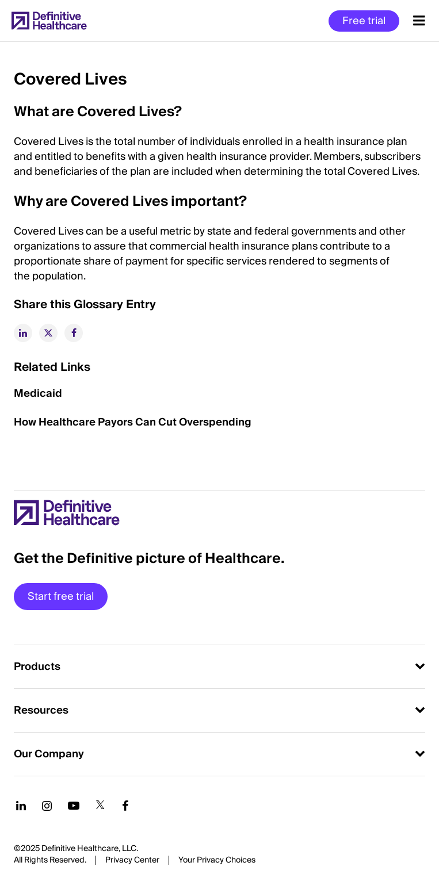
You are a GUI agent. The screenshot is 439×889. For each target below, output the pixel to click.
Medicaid (38, 394)
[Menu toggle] (419, 21)
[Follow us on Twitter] (100, 806)
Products (37, 667)
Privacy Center (132, 860)
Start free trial (61, 597)
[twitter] (48, 333)
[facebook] (73, 333)
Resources (41, 710)
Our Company (49, 754)
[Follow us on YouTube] (74, 806)
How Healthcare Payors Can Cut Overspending (132, 422)
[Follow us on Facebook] (125, 806)
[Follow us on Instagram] (47, 806)
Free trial (363, 21)
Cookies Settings (216, 861)
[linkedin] (23, 333)
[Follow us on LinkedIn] (21, 806)
